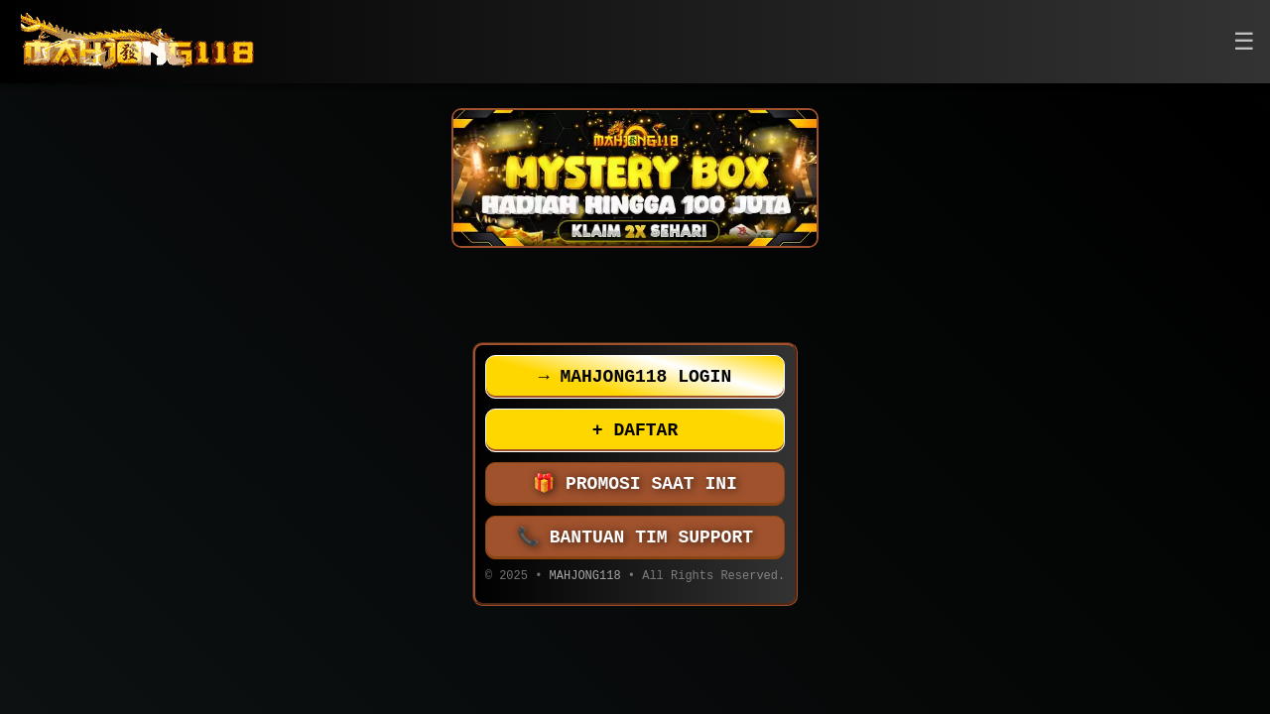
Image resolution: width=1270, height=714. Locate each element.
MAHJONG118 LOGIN (635, 377)
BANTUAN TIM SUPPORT (635, 537)
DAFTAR (635, 430)
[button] (1244, 42)
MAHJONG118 (585, 577)
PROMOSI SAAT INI (635, 484)
